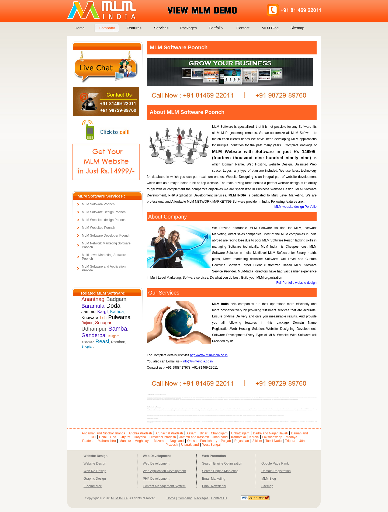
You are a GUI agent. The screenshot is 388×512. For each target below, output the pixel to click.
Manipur (125, 441)
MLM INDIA (119, 498)
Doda (113, 305)
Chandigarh (219, 433)
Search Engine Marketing (220, 471)
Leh (103, 318)
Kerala (254, 437)
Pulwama (119, 317)
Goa (113, 437)
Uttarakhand (190, 445)
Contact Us (219, 498)
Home (80, 28)
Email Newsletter (214, 486)
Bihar (203, 433)
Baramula (93, 306)
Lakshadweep (272, 437)
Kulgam (113, 336)
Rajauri (87, 323)
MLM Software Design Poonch (104, 212)
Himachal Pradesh (163, 437)
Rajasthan (241, 441)
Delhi (102, 437)
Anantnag (93, 299)
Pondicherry (208, 441)
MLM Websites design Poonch (104, 220)
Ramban (118, 342)
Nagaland (176, 441)
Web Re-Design (95, 471)
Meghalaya (143, 441)
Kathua (117, 311)
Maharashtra (107, 441)
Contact (242, 28)
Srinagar (103, 322)
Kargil (102, 311)
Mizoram (160, 441)
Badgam (116, 299)
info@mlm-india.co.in (197, 361)
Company (107, 28)
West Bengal (211, 445)
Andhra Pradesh (140, 433)
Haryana (140, 437)
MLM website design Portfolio (295, 207)
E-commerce (93, 486)
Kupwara (89, 317)
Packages (188, 28)
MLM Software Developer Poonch (106, 235)
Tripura (290, 441)
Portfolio (216, 28)
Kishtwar (87, 342)
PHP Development (156, 478)
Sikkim (257, 441)
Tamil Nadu (273, 441)
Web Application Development (164, 471)
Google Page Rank (275, 463)
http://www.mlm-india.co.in (208, 355)
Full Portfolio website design (296, 283)
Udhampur (93, 329)
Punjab (226, 441)
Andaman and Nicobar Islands (103, 433)
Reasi (102, 341)
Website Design (95, 463)
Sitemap (297, 28)
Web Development (156, 463)
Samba (117, 328)
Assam (191, 433)
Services (161, 28)
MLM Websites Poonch (98, 228)
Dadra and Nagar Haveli (270, 433)
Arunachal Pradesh (169, 433)
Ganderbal (93, 335)
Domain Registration (276, 471)
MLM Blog (270, 28)
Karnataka (238, 437)
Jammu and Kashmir (194, 437)
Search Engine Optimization (222, 463)
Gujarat (125, 437)
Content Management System (164, 486)
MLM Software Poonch (98, 204)
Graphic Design (95, 478)
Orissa (192, 441)
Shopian (87, 346)
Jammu (88, 311)
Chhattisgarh (240, 433)
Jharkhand (220, 437)
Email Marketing (213, 478)
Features (134, 28)
